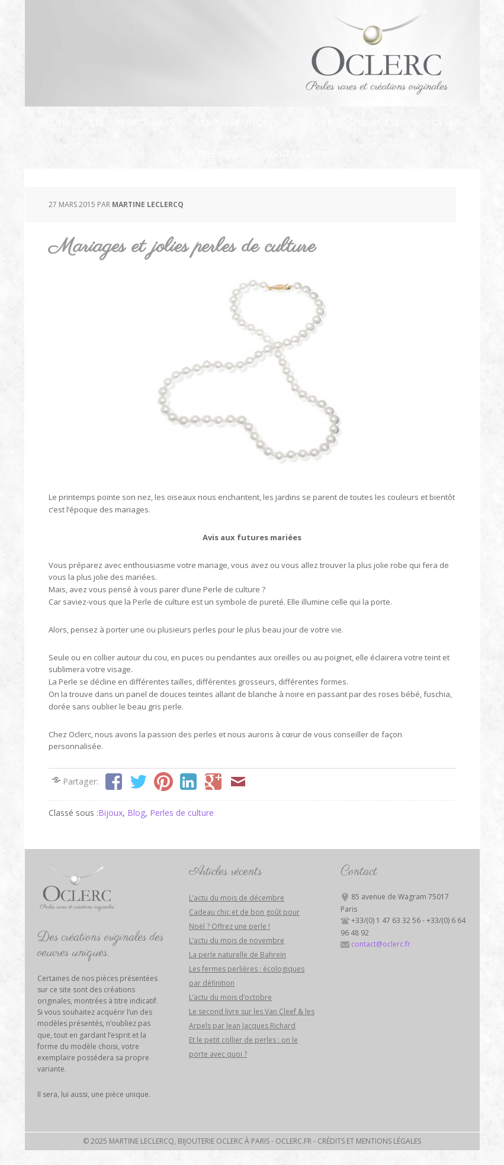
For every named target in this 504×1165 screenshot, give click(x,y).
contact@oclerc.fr (380, 944)
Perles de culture (182, 812)
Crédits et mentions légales (369, 1141)
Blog (136, 812)
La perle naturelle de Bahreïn (237, 955)
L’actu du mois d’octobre (230, 997)
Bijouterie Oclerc (252, 53)
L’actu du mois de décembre (236, 898)
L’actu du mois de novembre (236, 940)
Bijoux (110, 812)
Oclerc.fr (293, 1141)
